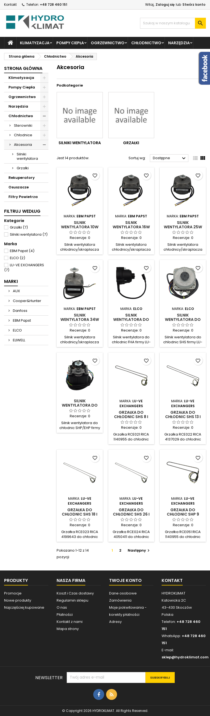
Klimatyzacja (34, 43)
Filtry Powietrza (23, 196)
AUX (16, 291)
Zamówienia (120, 600)
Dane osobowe (123, 593)
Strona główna (23, 68)
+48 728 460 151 (53, 4)
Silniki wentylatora (27, 156)
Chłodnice (23, 135)
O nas (62, 607)
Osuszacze (18, 187)
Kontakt (10, 4)
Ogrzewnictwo (107, 43)
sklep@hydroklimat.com (185, 657)
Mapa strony (68, 628)
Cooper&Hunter (26, 300)
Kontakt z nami (70, 621)
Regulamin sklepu (72, 600)
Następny (139, 550)
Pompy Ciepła (70, 43)
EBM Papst (22, 250)
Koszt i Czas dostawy (75, 593)
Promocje (13, 593)
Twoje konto (125, 580)
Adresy (115, 621)
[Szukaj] (173, 23)
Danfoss (19, 310)
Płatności (65, 614)
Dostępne (170, 158)
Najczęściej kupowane (24, 607)
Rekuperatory (21, 177)
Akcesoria (23, 144)
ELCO (17, 258)
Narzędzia (179, 43)
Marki (11, 281)
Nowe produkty (17, 600)
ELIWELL (18, 340)
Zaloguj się (165, 4)
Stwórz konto (193, 4)
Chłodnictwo (146, 43)
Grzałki (23, 168)
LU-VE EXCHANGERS (24, 267)
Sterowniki (23, 125)
